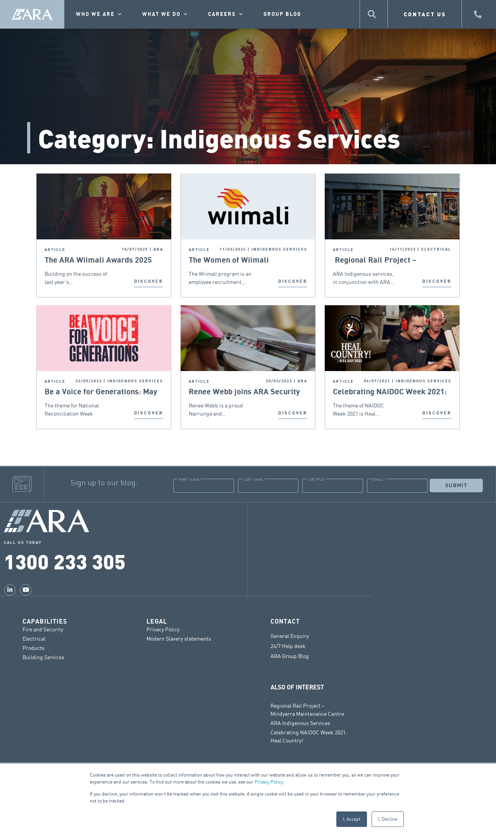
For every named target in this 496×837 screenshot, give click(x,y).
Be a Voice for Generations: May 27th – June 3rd (101, 392)
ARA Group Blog (289, 656)
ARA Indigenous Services (300, 722)
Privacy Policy (269, 782)
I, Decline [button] (387, 819)
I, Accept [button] (351, 819)
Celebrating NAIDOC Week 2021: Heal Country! (390, 392)
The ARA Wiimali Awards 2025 (98, 260)
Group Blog (282, 14)
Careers (226, 14)
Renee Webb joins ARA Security (244, 392)
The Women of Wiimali (229, 260)
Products (33, 647)
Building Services (43, 656)
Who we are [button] (99, 14)
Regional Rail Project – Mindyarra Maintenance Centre (387, 260)
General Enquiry (289, 636)
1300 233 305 (65, 560)
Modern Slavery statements (178, 638)
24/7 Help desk (288, 646)
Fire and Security (42, 629)
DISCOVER (148, 281)
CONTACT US (425, 14)
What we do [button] (165, 14)
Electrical (33, 638)
